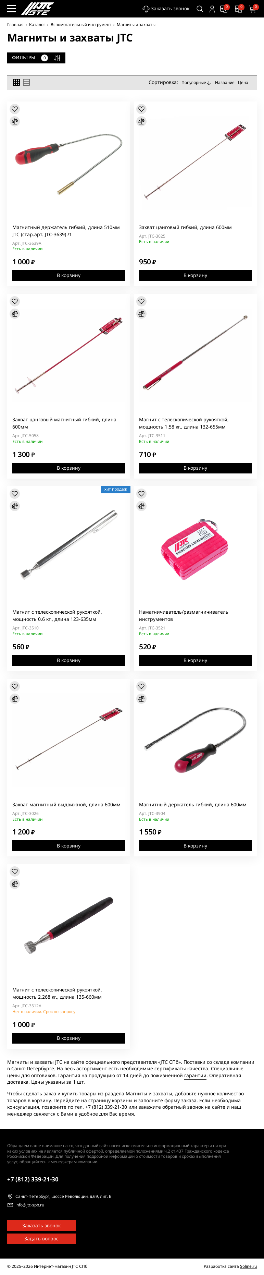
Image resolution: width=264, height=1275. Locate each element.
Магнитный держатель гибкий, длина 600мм (193, 804)
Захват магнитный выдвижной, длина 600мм (66, 804)
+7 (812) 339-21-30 (106, 1107)
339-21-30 (33, 1179)
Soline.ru (248, 1266)
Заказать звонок (165, 9)
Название (225, 82)
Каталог (37, 25)
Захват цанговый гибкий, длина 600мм (185, 227)
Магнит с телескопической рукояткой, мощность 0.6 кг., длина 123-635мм (57, 616)
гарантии (195, 1075)
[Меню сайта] (11, 8)
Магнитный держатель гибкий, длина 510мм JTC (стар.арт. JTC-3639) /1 (66, 231)
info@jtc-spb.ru (29, 1205)
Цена (243, 82)
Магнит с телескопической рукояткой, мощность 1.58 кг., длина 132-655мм (184, 423)
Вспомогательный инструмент (81, 25)
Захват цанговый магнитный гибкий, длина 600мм (64, 423)
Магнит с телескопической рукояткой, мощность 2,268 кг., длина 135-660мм (57, 993)
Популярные (196, 82)
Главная (15, 25)
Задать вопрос (41, 1238)
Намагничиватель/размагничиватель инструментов (183, 616)
